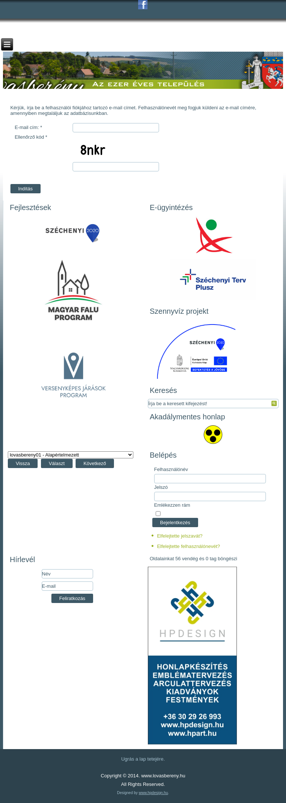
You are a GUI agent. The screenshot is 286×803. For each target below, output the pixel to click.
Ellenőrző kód (31, 137)
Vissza (23, 463)
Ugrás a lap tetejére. (143, 759)
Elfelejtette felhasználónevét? (188, 546)
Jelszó (161, 487)
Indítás (25, 188)
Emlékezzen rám (172, 505)
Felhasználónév (171, 469)
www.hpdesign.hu (153, 793)
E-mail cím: (28, 127)
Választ (57, 463)
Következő (94, 463)
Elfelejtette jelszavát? (180, 536)
